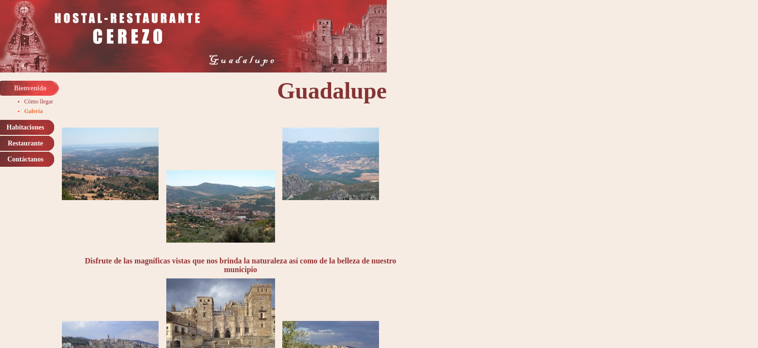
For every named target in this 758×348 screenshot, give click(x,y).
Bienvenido (30, 88)
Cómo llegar (38, 101)
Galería (33, 111)
